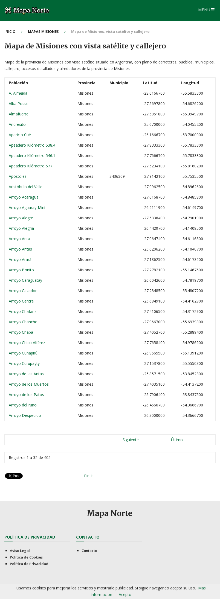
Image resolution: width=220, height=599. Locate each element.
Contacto (89, 550)
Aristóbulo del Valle (26, 186)
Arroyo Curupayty (25, 363)
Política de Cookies (26, 557)
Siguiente (131, 439)
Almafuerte (19, 114)
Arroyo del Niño (23, 405)
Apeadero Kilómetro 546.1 (32, 155)
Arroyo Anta (20, 238)
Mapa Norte (109, 513)
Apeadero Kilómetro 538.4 (32, 145)
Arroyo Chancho (24, 321)
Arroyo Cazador (23, 290)
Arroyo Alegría (22, 228)
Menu (204, 9)
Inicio (10, 31)
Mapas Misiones (43, 31)
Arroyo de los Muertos (29, 384)
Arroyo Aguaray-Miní (27, 207)
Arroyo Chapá (21, 332)
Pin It (88, 475)
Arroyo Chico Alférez (27, 342)
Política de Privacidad (29, 563)
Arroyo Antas (21, 249)
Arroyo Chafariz (23, 311)
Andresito (18, 124)
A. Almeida (18, 93)
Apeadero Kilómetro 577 (31, 165)
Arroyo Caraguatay (26, 280)
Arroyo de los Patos (27, 394)
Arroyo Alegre (21, 217)
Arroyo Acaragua (24, 197)
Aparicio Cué (20, 134)
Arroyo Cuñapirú (24, 353)
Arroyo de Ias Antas (27, 373)
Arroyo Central (22, 301)
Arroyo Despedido (25, 415)
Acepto (125, 594)
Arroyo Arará (21, 259)
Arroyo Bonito (22, 269)
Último (177, 439)
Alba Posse (19, 103)
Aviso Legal (20, 550)
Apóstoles (18, 176)
